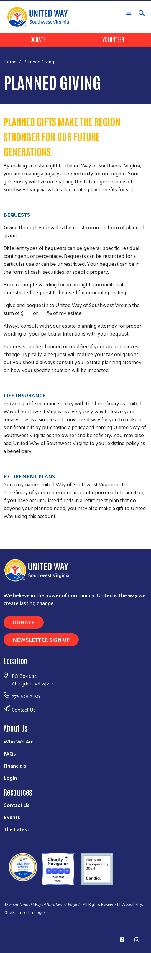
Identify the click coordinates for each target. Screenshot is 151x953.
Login (10, 777)
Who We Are (19, 741)
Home (10, 61)
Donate (37, 39)
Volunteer (113, 39)
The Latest (16, 829)
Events (12, 816)
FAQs (10, 753)
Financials (15, 765)
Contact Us (24, 709)
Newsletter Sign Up (41, 639)
